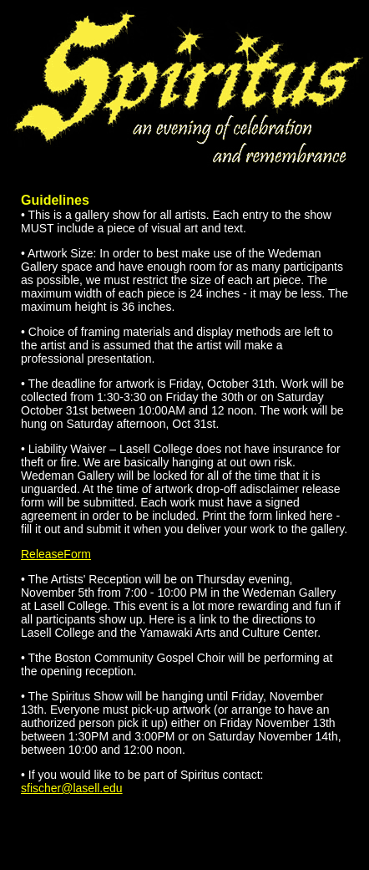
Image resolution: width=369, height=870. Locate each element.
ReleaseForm (56, 554)
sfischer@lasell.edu (72, 788)
